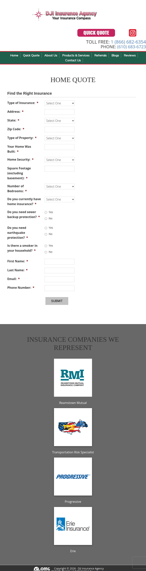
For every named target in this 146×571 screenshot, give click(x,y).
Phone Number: (20, 289)
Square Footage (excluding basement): (19, 175)
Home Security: (20, 161)
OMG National (102, 567)
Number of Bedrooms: (17, 190)
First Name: (17, 263)
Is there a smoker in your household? (22, 249)
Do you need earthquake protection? (17, 234)
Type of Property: (21, 140)
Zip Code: (15, 131)
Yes (51, 214)
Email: (13, 281)
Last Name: (17, 272)
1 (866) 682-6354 (128, 43)
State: (13, 122)
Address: (15, 113)
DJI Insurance (66, 15)
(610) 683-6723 (131, 48)
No (50, 220)
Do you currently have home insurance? (24, 203)
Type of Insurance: (22, 104)
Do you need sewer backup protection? (23, 216)
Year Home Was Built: (19, 150)
